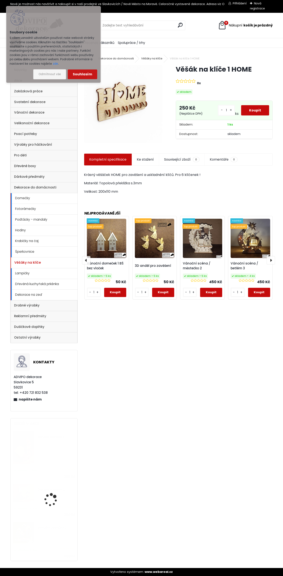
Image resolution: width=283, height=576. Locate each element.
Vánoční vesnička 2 (52, 528)
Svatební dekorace (29, 102)
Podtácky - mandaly (31, 219)
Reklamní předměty (30, 316)
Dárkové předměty (29, 176)
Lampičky (22, 273)
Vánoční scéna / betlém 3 (244, 265)
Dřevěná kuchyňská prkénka (37, 284)
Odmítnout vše (50, 74)
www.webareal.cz (159, 572)
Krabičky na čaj (27, 241)
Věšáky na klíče (27, 262)
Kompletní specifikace (107, 159)
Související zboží (181, 159)
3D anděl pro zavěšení (153, 265)
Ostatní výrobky (27, 337)
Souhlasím (82, 74)
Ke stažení (145, 159)
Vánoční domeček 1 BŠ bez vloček (105, 265)
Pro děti (20, 155)
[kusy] (226, 110)
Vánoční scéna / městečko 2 (196, 265)
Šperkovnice (24, 251)
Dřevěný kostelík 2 (51, 490)
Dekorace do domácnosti (35, 187)
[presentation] (86, 260)
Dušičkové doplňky (29, 327)
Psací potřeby (25, 134)
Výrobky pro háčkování (33, 144)
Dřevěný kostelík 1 (51, 437)
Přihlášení (240, 3)
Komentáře (223, 159)
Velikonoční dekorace (31, 123)
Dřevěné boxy (25, 166)
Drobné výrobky (27, 305)
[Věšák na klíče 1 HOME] (123, 104)
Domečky (22, 198)
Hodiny (20, 230)
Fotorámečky (25, 209)
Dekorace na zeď (28, 294)
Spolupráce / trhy (131, 43)
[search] (180, 25)
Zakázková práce (28, 91)
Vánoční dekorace (29, 112)
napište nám (30, 399)
